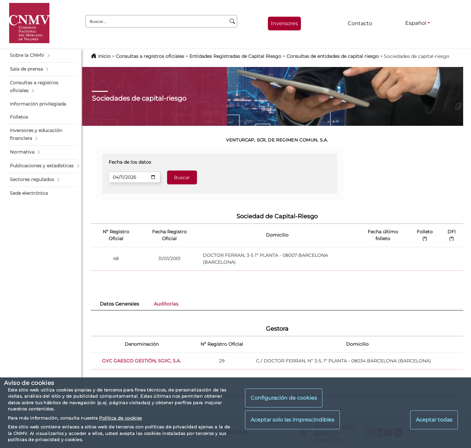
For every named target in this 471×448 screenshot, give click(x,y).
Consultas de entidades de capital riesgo (333, 56)
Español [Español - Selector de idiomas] (415, 23)
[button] (42, 55)
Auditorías (166, 304)
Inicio (104, 56)
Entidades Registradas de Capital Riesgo (235, 56)
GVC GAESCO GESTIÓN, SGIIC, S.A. (141, 361)
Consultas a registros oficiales (150, 56)
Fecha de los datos (130, 162)
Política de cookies (120, 418)
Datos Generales (119, 304)
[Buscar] (232, 21)
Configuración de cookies (284, 398)
